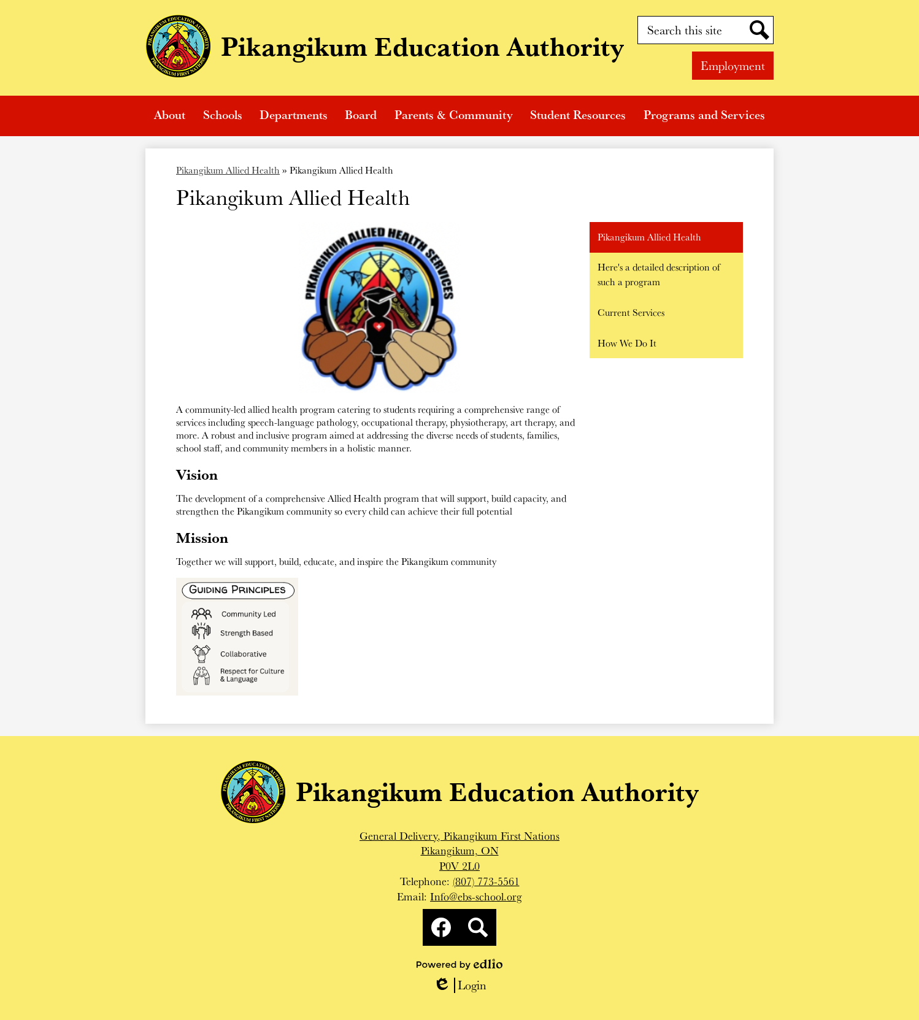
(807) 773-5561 (486, 881)
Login (459, 985)
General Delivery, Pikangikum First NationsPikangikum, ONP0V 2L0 (459, 851)
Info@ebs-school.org (476, 896)
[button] (169, 116)
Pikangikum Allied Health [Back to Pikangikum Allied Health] (228, 170)
